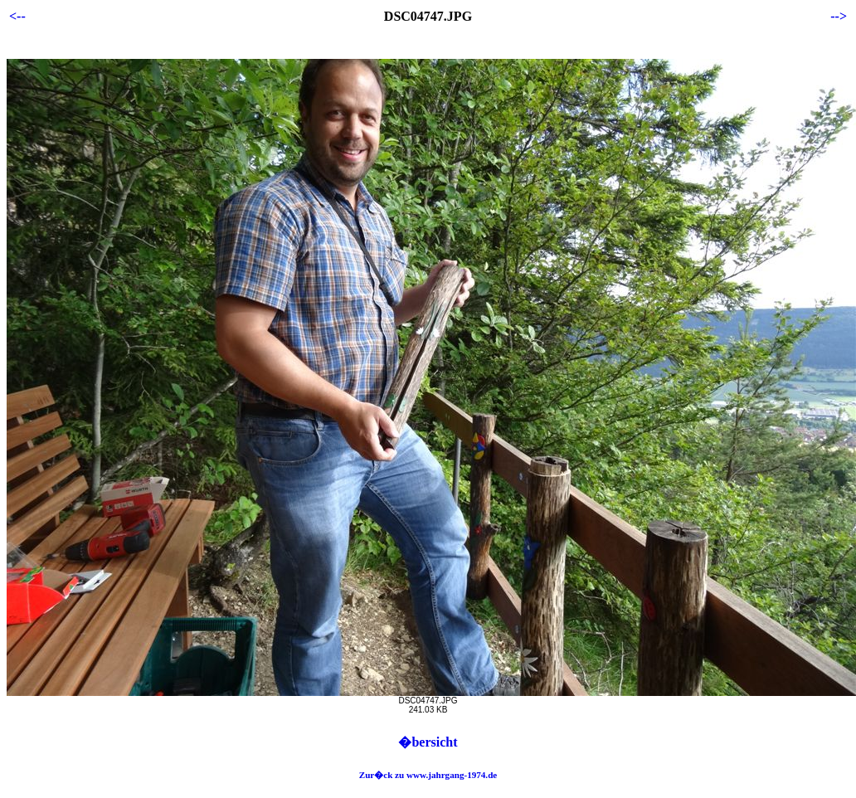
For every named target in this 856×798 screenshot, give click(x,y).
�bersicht (427, 742)
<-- (17, 16)
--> (838, 16)
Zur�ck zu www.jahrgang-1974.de (428, 775)
